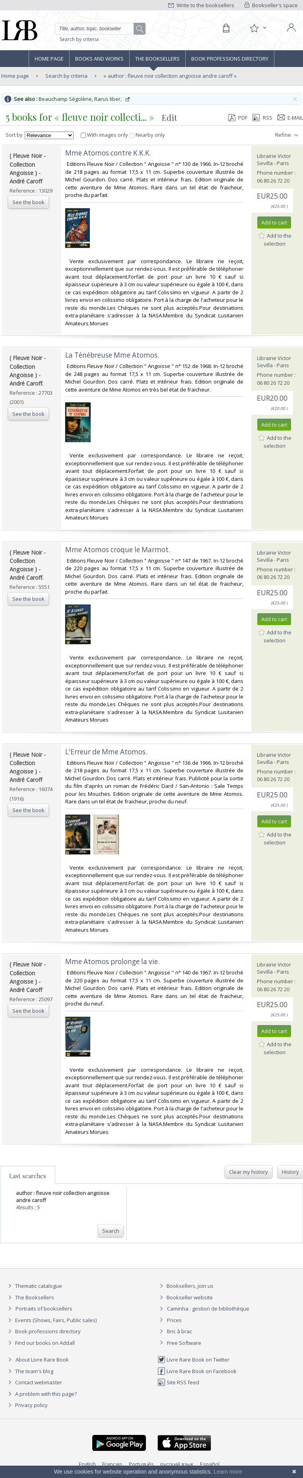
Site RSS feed (178, 1382)
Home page (49, 58)
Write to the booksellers (201, 5)
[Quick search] (100, 29)
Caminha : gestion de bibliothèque (208, 1308)
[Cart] (226, 28)
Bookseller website (185, 1297)
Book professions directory (229, 58)
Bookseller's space (271, 5)
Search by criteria (79, 39)
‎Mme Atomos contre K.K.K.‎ (108, 152)
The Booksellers (157, 58)
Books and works (99, 58)
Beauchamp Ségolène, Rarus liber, (85, 98)
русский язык (177, 1464)
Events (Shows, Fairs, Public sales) (51, 1320)
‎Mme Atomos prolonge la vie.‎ (112, 961)
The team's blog (29, 1371)
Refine (287, 135)
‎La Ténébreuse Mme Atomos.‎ (112, 355)
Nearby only (147, 134)
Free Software (184, 1342)
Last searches (27, 1176)
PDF (238, 117)
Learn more (228, 1471)
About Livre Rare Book (42, 1359)
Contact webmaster (34, 1382)
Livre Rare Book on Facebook (197, 1371)
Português (141, 1464)
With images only (105, 134)
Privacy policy (27, 1405)
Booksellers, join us (185, 1286)
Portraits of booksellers (44, 1308)
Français (112, 1464)
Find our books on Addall (40, 1343)
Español (209, 1464)
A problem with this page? (41, 1394)
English (87, 1464)
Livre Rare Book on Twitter (193, 1360)
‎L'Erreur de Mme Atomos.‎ (106, 751)
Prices (174, 1320)
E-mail (290, 117)
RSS (261, 117)
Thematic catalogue (34, 1286)
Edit (169, 117)
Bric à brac (179, 1331)
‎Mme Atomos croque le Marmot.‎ (117, 549)
